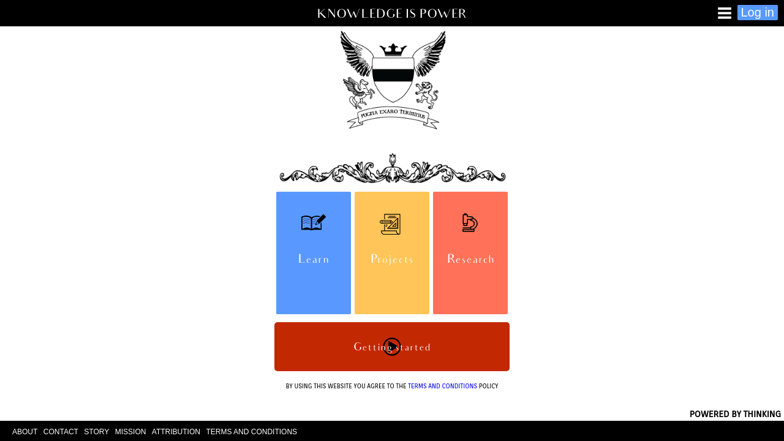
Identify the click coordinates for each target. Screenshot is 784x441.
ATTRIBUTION (176, 432)
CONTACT (60, 432)
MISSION (130, 432)
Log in (758, 12)
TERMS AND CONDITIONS (442, 386)
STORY (96, 432)
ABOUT (24, 432)
